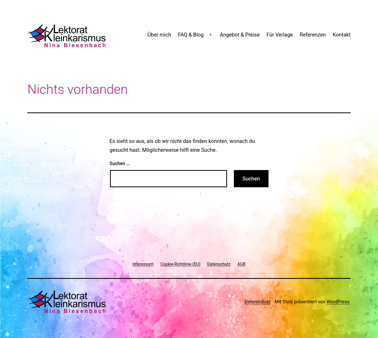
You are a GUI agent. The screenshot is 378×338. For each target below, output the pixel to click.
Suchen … (119, 163)
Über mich (159, 35)
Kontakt (342, 35)
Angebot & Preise (240, 35)
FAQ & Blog (191, 35)
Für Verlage (280, 35)
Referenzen (313, 35)
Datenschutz (258, 301)
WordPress (338, 301)
